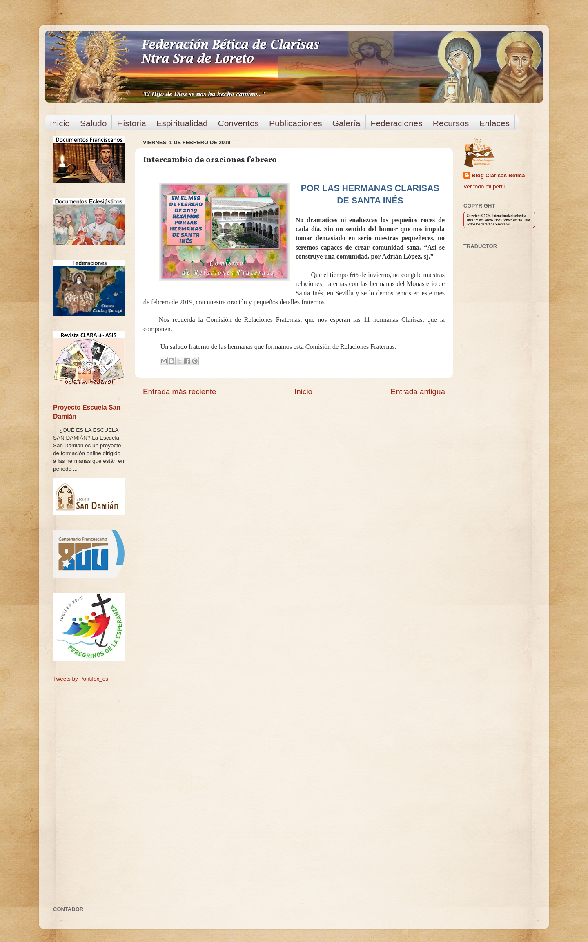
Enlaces (494, 123)
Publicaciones (295, 123)
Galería (346, 123)
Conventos (238, 123)
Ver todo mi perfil (484, 186)
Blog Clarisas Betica (498, 175)
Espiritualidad (182, 123)
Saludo (93, 123)
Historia (131, 123)
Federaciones (397, 123)
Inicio (60, 123)
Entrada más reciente (179, 391)
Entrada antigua (418, 391)
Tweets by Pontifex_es (80, 679)
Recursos (451, 123)
